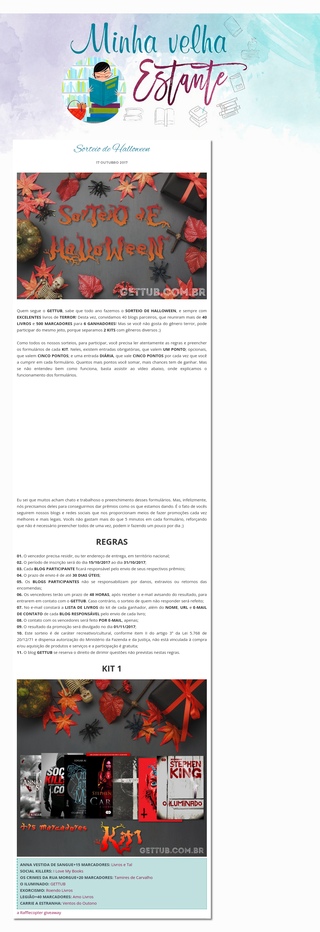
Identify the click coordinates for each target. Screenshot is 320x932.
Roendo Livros (59, 890)
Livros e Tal (121, 864)
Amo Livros (83, 896)
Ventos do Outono (80, 903)
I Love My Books (68, 871)
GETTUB (58, 883)
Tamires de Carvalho (133, 877)
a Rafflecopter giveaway (39, 912)
